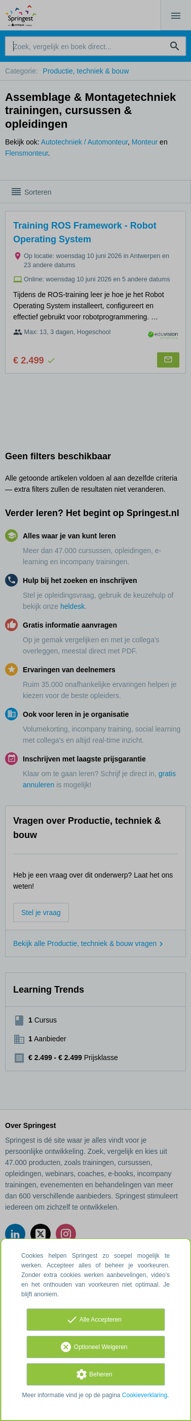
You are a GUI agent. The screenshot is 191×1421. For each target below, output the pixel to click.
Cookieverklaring (144, 1395)
